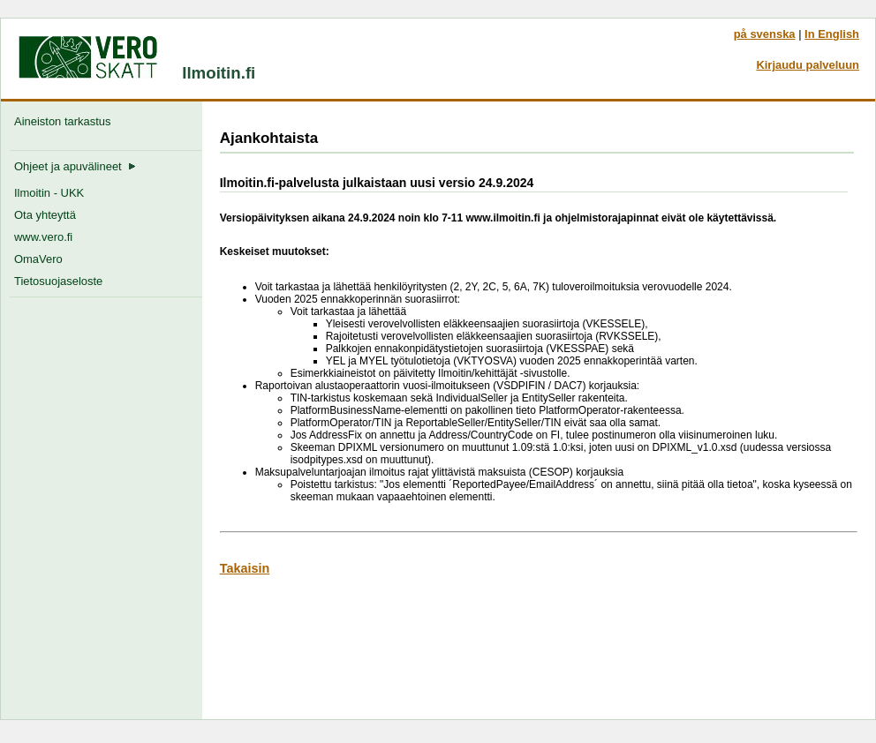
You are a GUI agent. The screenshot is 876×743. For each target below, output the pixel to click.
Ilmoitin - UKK (49, 192)
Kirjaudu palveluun (807, 64)
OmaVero (38, 259)
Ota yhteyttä (45, 214)
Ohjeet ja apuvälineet (75, 166)
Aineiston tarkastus (65, 121)
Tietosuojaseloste (58, 281)
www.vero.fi (43, 237)
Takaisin (245, 568)
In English (831, 34)
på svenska (765, 34)
